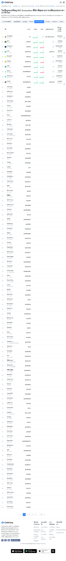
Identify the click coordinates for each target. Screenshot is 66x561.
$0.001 (29, 87)
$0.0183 (28, 106)
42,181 (9, 6)
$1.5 (29, 167)
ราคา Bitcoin (44, 527)
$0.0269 (28, 493)
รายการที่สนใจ (7, 22)
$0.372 (29, 76)
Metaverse (54, 21)
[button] (15, 540)
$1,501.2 (60, 81)
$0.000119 (28, 427)
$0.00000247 (27, 219)
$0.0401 (28, 200)
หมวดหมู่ (25, 21)
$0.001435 (28, 356)
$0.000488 (28, 205)
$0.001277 (28, 182)
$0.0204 (28, 337)
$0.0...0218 (28, 413)
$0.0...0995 (28, 101)
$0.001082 (28, 366)
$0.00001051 (27, 271)
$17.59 (29, 215)
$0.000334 (28, 498)
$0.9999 (28, 92)
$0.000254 (28, 281)
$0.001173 (28, 380)
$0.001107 (28, 361)
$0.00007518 (27, 66)
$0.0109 (28, 389)
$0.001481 (28, 134)
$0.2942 (28, 403)
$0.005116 (28, 62)
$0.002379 (28, 267)
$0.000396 (28, 436)
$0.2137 (28, 488)
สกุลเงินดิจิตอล (17, 21)
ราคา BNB (43, 534)
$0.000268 (28, 351)
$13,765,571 (59, 61)
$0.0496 (28, 172)
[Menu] (64, 2)
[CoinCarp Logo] (7, 2)
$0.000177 (28, 252)
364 (19, 6)
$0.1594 (28, 318)
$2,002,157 (59, 76)
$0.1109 (28, 139)
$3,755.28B (31, 6)
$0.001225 (28, 52)
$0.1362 (28, 323)
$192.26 (60, 41)
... (38, 514)
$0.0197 (28, 196)
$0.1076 (28, 446)
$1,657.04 (59, 56)
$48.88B (52, 6)
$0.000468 (28, 158)
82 (41, 514)
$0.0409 (28, 432)
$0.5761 (28, 153)
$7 (30, 37)
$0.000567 (28, 97)
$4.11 (29, 408)
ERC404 (31, 21)
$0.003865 (28, 111)
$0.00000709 (27, 450)
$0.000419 (28, 177)
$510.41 (28, 502)
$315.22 (60, 66)
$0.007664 (28, 342)
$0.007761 (28, 186)
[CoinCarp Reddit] (9, 540)
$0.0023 (28, 42)
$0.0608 (28, 455)
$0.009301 (28, 295)
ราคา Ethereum (43, 531)
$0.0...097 (28, 125)
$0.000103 (28, 229)
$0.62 (29, 300)
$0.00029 (28, 120)
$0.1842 (28, 257)
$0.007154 (28, 238)
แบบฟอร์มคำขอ (51, 531)
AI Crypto (47, 21)
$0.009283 (28, 394)
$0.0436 (28, 47)
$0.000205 (28, 384)
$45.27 (29, 422)
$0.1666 (28, 290)
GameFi (61, 21)
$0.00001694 (27, 234)
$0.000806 (28, 479)
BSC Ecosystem (39, 21)
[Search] (61, 2)
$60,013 (60, 51)
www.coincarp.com (29, 543)
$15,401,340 (59, 46)
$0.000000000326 (26, 116)
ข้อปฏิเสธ (36, 541)
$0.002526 (28, 304)
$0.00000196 (27, 399)
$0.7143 (28, 285)
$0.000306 (28, 469)
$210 (29, 347)
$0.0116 (28, 57)
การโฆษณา (52, 527)
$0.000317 (28, 465)
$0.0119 (28, 243)
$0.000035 (28, 149)
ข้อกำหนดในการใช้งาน (37, 531)
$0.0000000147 (26, 441)
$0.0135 (28, 417)
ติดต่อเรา (51, 534)
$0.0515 (28, 474)
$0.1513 (28, 333)
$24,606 (60, 71)
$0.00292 (28, 224)
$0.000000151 (27, 82)
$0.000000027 (27, 71)
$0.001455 (28, 276)
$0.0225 (28, 309)
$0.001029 (28, 248)
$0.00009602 (27, 210)
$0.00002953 (27, 262)
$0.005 (29, 191)
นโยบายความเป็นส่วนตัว (36, 536)
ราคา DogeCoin (43, 538)
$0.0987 (28, 507)
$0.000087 (28, 130)
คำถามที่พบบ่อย (52, 538)
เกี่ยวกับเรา (36, 527)
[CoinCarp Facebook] (5, 540)
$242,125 (59, 36)
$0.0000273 (27, 370)
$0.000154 (28, 375)
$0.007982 (28, 460)
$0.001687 (28, 163)
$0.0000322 (27, 314)
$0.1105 (28, 144)
